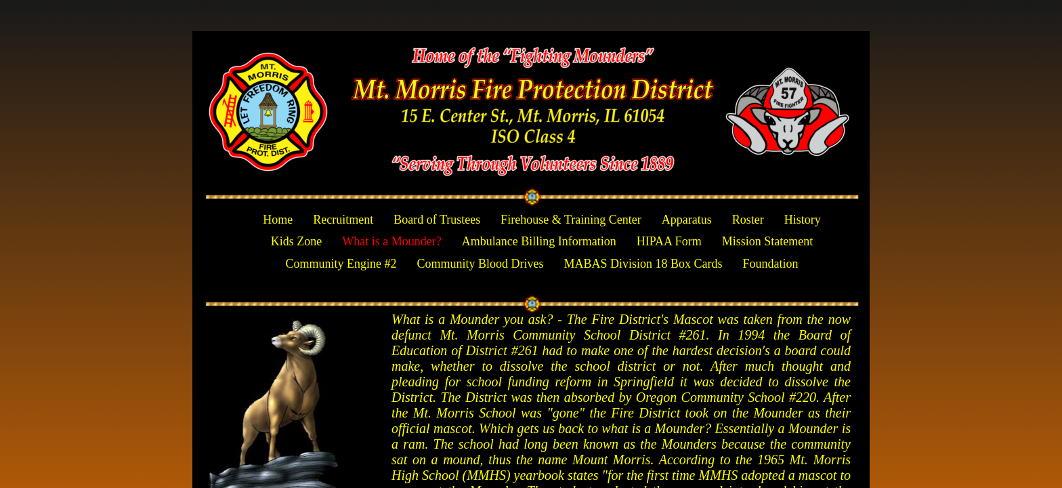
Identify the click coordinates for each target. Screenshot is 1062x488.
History (802, 219)
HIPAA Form (669, 241)
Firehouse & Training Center (571, 219)
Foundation (771, 263)
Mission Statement (767, 241)
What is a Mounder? (391, 241)
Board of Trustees (437, 219)
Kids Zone (296, 241)
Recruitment (343, 219)
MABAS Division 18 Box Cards (643, 263)
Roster (748, 219)
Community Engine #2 (340, 263)
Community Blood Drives (480, 263)
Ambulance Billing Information (539, 241)
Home (278, 219)
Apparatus (687, 219)
